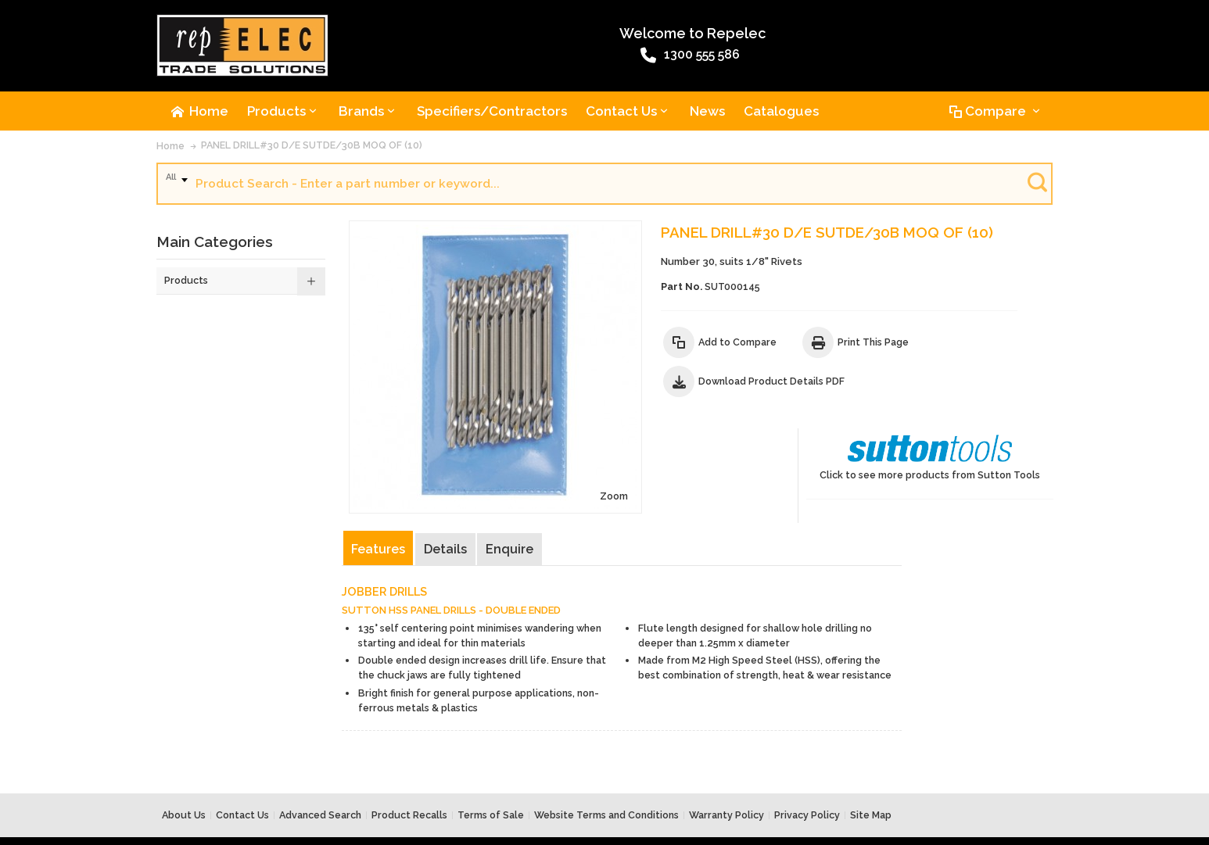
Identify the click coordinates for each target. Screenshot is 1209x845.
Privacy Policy (807, 758)
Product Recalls (409, 758)
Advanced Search (320, 758)
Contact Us (242, 758)
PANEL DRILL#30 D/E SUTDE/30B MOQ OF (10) (311, 147)
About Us (184, 758)
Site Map (871, 758)
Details (446, 485)
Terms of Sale (490, 758)
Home (170, 148)
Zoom (542, 432)
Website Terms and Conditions (606, 758)
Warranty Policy (726, 758)
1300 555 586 (561, 57)
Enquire (511, 485)
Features (380, 485)
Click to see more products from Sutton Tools (974, 256)
